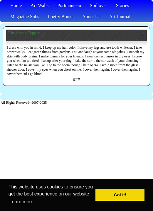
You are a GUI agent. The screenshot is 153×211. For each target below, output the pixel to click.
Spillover (98, 5)
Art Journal (119, 16)
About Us (91, 16)
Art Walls (39, 5)
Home (16, 5)
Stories (122, 5)
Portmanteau (69, 5)
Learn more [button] (21, 201)
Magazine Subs (24, 16)
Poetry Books (60, 16)
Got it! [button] (120, 195)
